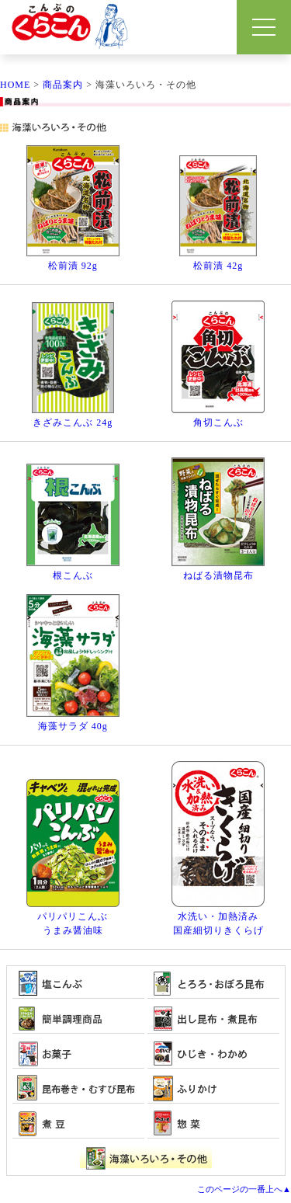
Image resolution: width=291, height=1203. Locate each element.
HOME (15, 84)
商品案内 (63, 84)
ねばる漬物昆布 (218, 575)
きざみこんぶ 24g (73, 422)
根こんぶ (73, 575)
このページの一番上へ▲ (244, 1189)
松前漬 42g (218, 265)
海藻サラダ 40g (73, 726)
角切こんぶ (218, 422)
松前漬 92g (73, 265)
